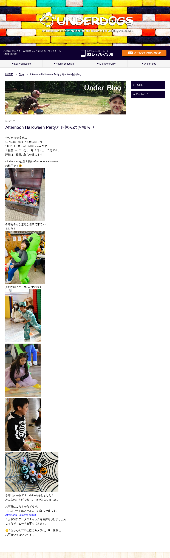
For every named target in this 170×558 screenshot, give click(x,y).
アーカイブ (141, 94)
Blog (21, 74)
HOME (9, 74)
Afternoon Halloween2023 (20, 514)
